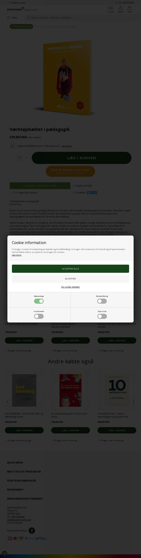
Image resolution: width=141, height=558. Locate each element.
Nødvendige (39, 299)
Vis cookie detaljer (70, 286)
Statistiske (102, 314)
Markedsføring (102, 299)
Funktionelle (39, 314)
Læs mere (16, 255)
